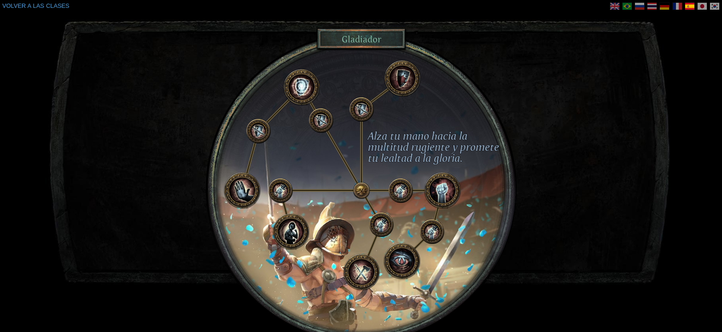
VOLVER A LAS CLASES (36, 5)
